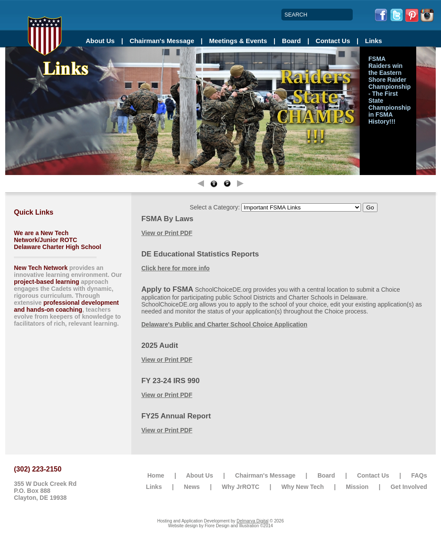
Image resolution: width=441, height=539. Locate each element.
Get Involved (409, 486)
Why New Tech (302, 486)
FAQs (419, 475)
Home (155, 475)
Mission (357, 486)
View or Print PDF (166, 232)
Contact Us (333, 40)
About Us (100, 40)
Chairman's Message (162, 40)
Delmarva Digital (252, 521)
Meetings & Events (238, 40)
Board (291, 40)
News (192, 486)
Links (373, 40)
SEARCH (295, 15)
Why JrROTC (240, 486)
